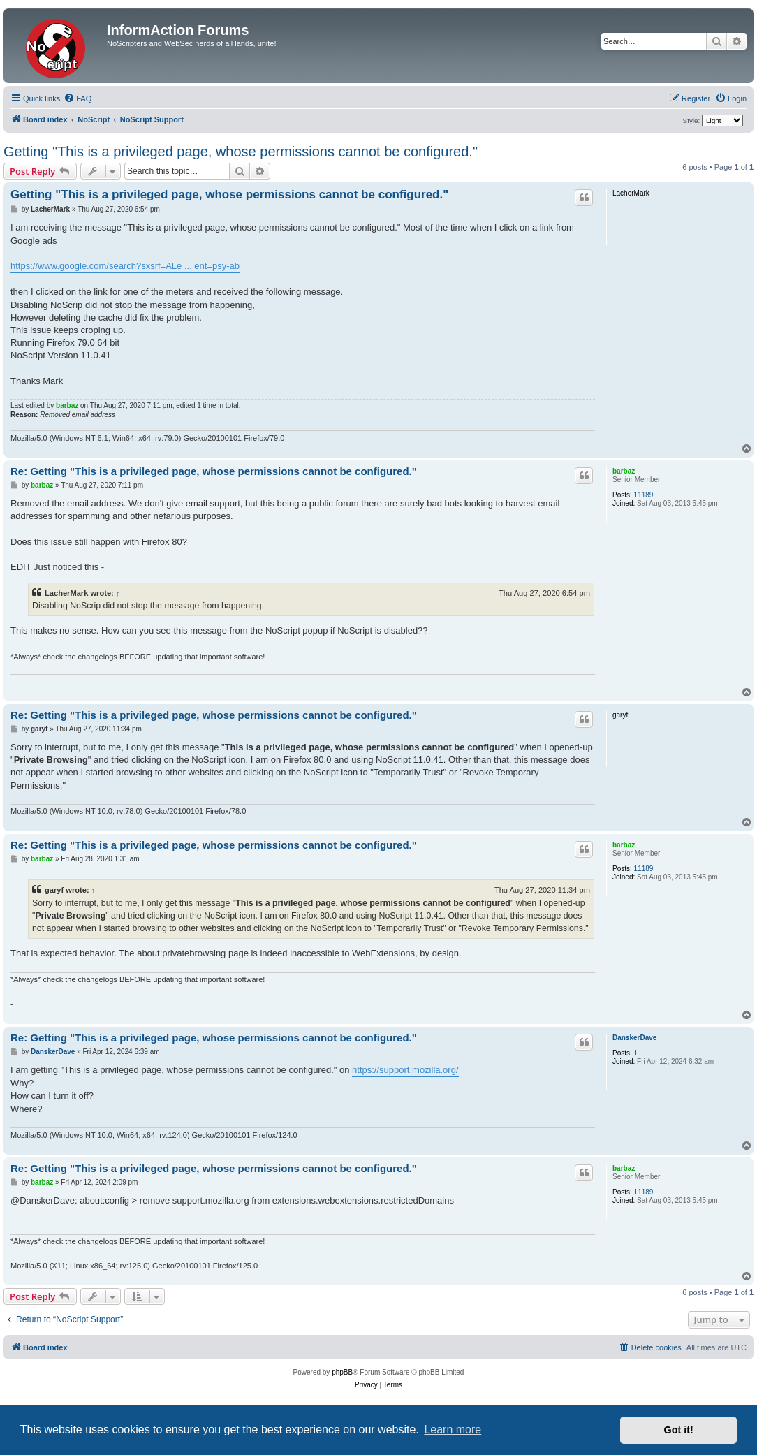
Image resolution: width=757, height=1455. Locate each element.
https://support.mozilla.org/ (405, 1070)
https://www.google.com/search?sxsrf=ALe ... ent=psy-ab (125, 266)
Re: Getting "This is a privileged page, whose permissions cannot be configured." (213, 471)
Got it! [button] (678, 1429)
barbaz (67, 405)
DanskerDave (634, 1037)
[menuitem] (77, 98)
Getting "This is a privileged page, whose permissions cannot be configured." (240, 151)
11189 (644, 495)
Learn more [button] (452, 1429)
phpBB (342, 1372)
